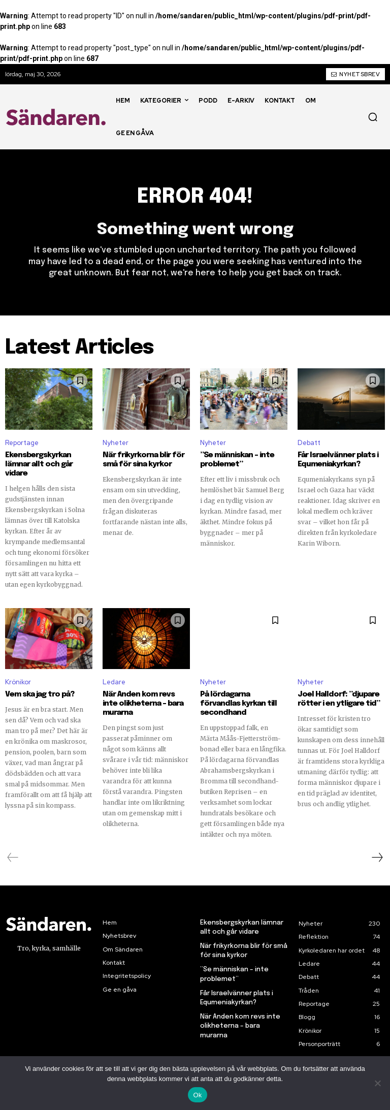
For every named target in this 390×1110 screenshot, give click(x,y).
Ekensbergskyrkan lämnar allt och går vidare (39, 464)
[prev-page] (13, 857)
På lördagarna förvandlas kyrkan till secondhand (238, 703)
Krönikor (18, 682)
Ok (197, 1095)
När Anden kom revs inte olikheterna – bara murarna (143, 703)
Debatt (309, 442)
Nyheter (115, 442)
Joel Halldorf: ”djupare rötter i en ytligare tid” (339, 699)
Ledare (114, 682)
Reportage (22, 442)
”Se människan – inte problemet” (237, 459)
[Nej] (377, 1083)
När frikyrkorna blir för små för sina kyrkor (143, 459)
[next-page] (377, 857)
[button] (373, 117)
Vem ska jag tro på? (39, 694)
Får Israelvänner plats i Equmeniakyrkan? (338, 459)
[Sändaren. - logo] (58, 117)
